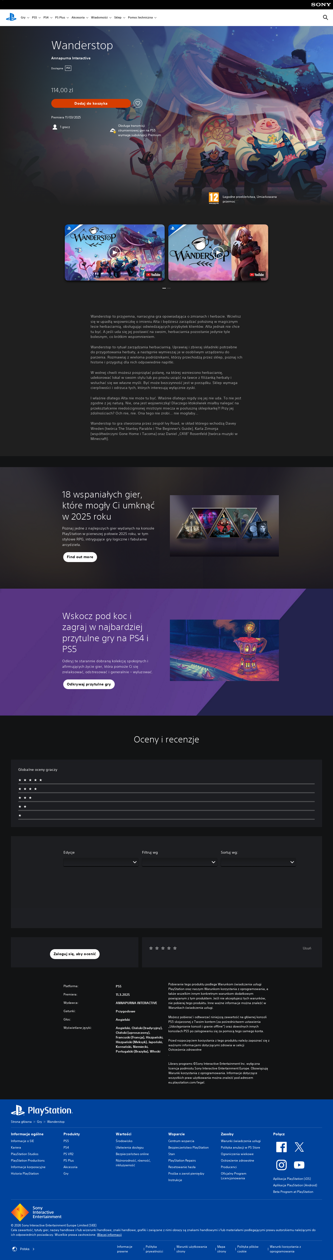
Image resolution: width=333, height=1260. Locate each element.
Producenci (229, 1167)
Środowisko (124, 1141)
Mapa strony (221, 1248)
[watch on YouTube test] (153, 274)
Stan (171, 1154)
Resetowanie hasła (182, 1167)
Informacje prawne (124, 1248)
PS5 (34, 18)
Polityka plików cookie (248, 1248)
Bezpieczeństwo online (132, 1154)
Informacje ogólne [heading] (27, 1134)
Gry (23, 18)
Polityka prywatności (154, 1248)
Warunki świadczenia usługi (241, 1141)
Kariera (16, 1147)
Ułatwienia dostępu (130, 1147)
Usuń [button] (307, 948)
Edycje (69, 852)
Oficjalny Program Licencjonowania (233, 1175)
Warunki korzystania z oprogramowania (285, 1248)
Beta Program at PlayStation (293, 1191)
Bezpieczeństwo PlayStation (188, 1147)
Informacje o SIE (22, 1141)
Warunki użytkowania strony (191, 1248)
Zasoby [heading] (227, 1134)
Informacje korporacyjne (28, 1167)
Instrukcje (175, 1180)
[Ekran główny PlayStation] (11, 18)
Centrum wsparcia (181, 1141)
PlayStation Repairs (182, 1160)
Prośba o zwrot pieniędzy (186, 1173)
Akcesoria (78, 18)
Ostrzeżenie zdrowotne (237, 1160)
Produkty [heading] (71, 1134)
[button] (115, 252)
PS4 (46, 18)
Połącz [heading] (279, 1134)
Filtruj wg (150, 852)
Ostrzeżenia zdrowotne (185, 1050)
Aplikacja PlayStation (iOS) (292, 1178)
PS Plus (60, 18)
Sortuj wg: (229, 852)
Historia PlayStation (25, 1173)
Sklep (117, 18)
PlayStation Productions (28, 1160)
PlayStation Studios (25, 1154)
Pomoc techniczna (140, 18)
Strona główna (21, 1121)
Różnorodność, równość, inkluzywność (133, 1162)
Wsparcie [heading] (176, 1134)
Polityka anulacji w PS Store (240, 1147)
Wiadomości (99, 18)
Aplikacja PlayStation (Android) (295, 1185)
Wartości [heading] (123, 1134)
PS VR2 (68, 1154)
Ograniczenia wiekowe (237, 1154)
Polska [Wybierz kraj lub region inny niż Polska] (23, 1249)
